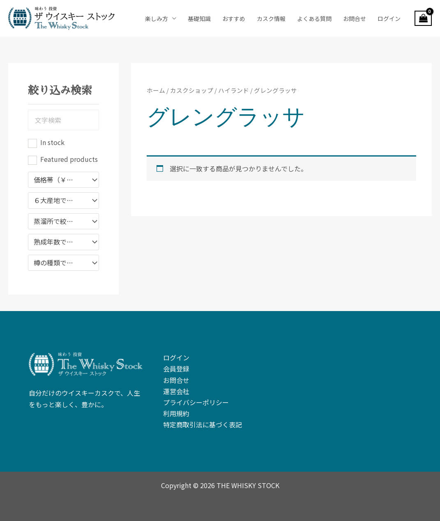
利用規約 (176, 413)
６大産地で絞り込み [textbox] (59, 200)
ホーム (156, 90)
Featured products (69, 159)
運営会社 (176, 391)
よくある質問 (314, 18)
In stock (52, 142)
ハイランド (233, 90)
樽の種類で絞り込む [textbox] (59, 262)
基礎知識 (199, 18)
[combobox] (63, 180)
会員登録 (176, 368)
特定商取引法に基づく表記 (202, 424)
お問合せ (354, 18)
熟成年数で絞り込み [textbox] (59, 242)
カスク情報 (271, 18)
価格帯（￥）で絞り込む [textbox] (59, 179)
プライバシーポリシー (196, 402)
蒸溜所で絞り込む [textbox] (59, 221)
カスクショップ (191, 90)
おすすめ (233, 18)
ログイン (389, 18)
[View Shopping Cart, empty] (423, 18)
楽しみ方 (156, 18)
